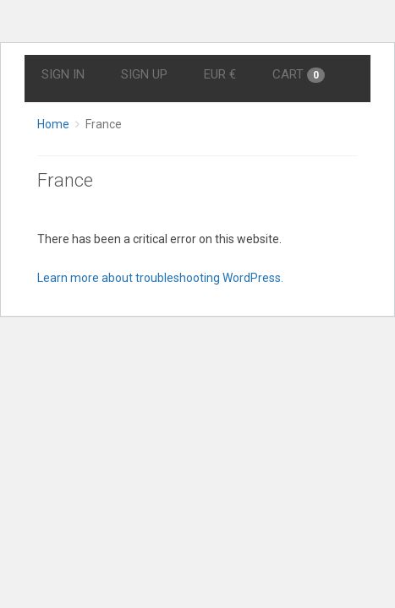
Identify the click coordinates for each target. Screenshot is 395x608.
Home (53, 124)
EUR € (220, 74)
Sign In (63, 74)
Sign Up (144, 74)
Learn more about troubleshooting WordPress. (160, 278)
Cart (298, 75)
